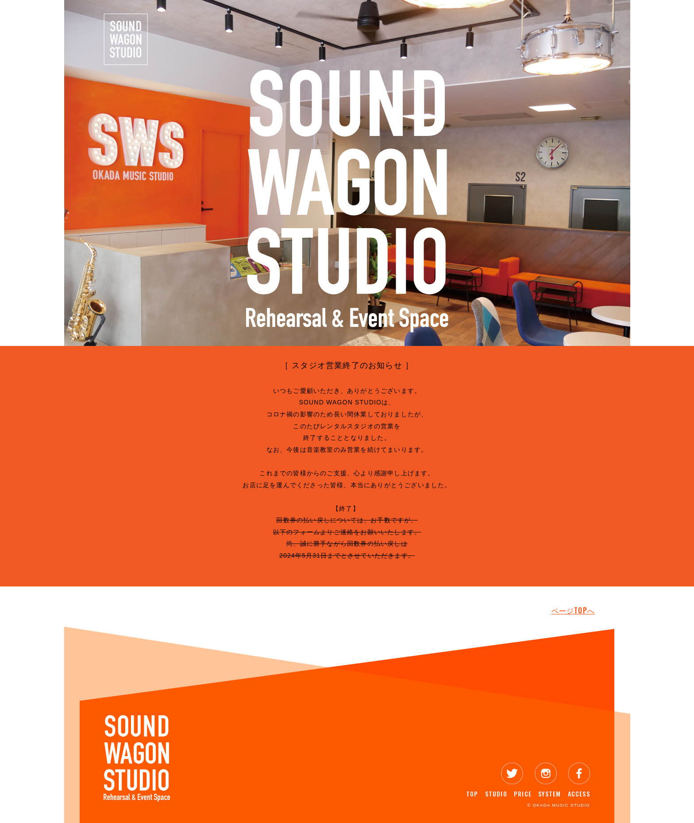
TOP (472, 793)
